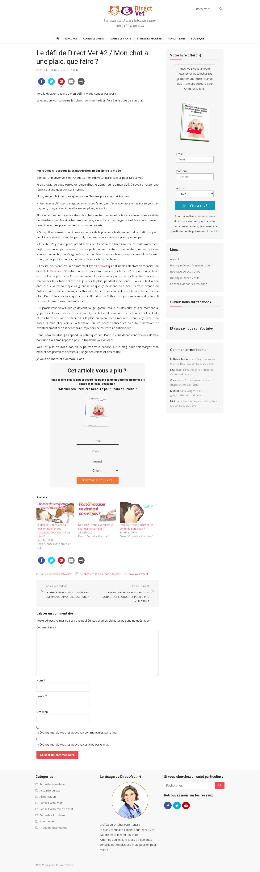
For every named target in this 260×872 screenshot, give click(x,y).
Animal (97, 461)
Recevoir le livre (97, 480)
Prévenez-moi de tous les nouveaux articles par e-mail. (72, 744)
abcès (87, 574)
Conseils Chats (120, 38)
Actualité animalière (52, 784)
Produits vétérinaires (53, 827)
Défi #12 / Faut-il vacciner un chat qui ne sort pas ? (96, 526)
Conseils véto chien (52, 815)
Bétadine (56, 271)
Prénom (181, 171)
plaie (101, 574)
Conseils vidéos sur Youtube (188, 284)
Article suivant (125, 593)
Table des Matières (150, 38)
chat (94, 574)
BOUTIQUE (197, 38)
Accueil (174, 259)
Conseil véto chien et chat (56, 809)
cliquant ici (212, 231)
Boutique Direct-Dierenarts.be (190, 265)
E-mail (41, 696)
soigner (116, 574)
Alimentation (48, 796)
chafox (65, 70)
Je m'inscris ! (195, 205)
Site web (42, 712)
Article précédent (70, 591)
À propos (71, 38)
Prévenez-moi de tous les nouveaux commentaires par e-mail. (77, 732)
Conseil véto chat (61, 574)
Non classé (47, 821)
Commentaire (46, 627)
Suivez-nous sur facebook (190, 302)
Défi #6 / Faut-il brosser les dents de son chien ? (136, 526)
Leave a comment (138, 574)
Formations (176, 38)
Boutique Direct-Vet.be (185, 271)
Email (179, 154)
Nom (40, 680)
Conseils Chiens (94, 38)
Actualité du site (50, 790)
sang (108, 574)
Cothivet (101, 266)
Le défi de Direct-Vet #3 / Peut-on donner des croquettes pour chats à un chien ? (53, 530)
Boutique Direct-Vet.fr (184, 278)
